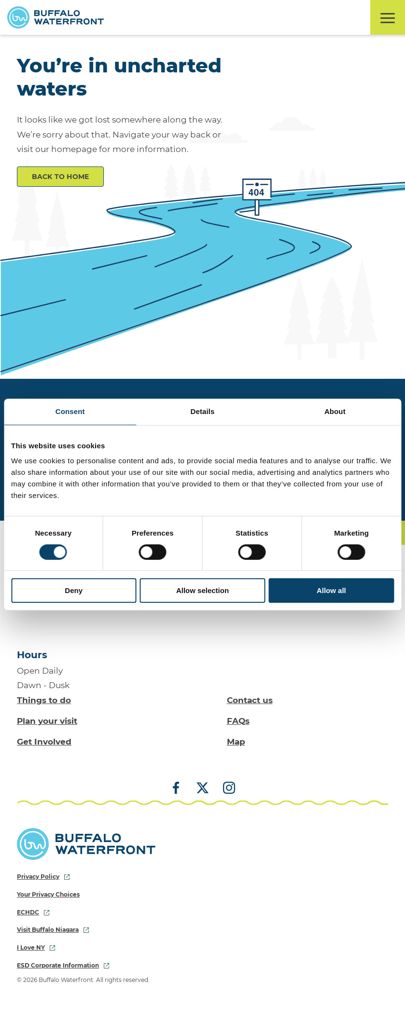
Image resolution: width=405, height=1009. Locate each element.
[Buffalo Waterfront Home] (55, 17)
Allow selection (202, 590)
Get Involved (44, 741)
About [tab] (335, 411)
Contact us (250, 700)
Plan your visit (47, 721)
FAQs (238, 721)
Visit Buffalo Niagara (53, 929)
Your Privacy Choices (48, 894)
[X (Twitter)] (202, 788)
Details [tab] (203, 411)
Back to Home (60, 176)
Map (236, 741)
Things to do (44, 700)
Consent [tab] (70, 411)
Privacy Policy (43, 876)
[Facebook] (179, 788)
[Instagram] (225, 788)
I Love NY (36, 947)
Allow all (331, 590)
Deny (74, 590)
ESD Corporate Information (63, 965)
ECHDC (33, 912)
